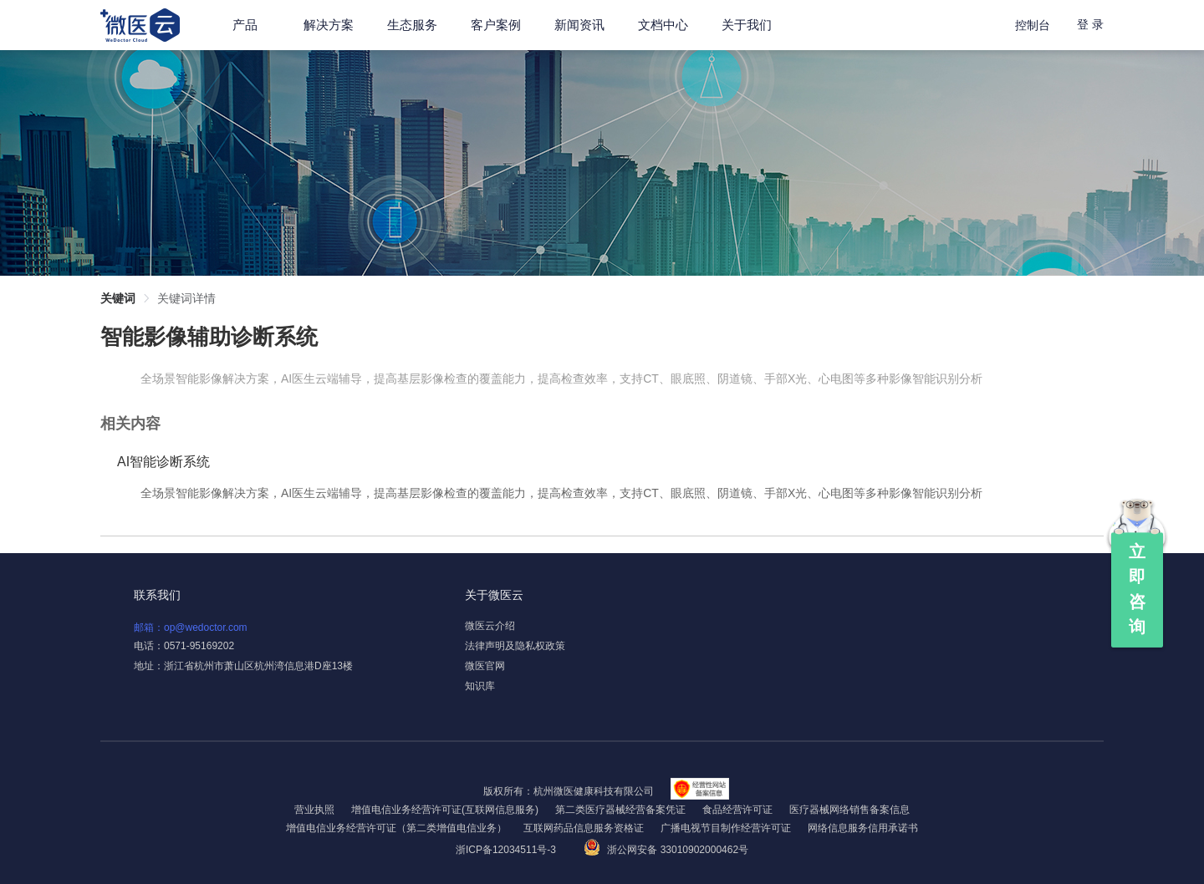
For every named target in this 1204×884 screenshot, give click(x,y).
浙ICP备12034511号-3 (507, 850)
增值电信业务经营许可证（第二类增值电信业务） (396, 828)
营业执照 (314, 809)
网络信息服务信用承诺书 (863, 828)
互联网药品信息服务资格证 (583, 828)
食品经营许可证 (737, 809)
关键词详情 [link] (186, 298)
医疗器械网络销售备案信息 (849, 809)
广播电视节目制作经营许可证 (726, 828)
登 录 (1090, 24)
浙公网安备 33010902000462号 (666, 850)
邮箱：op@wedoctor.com (190, 627)
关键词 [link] (117, 298)
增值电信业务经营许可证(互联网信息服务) (444, 809)
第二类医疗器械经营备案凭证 (620, 809)
